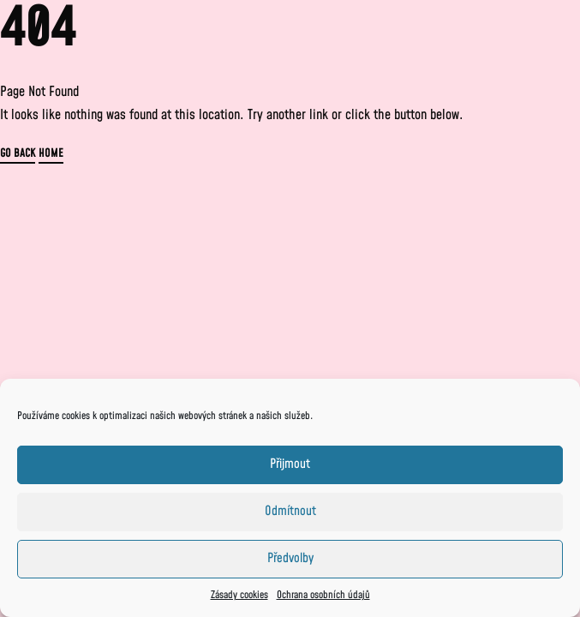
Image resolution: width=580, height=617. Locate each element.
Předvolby (290, 558)
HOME (51, 154)
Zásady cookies (239, 595)
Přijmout (290, 464)
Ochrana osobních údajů (323, 595)
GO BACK (17, 154)
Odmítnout (290, 511)
